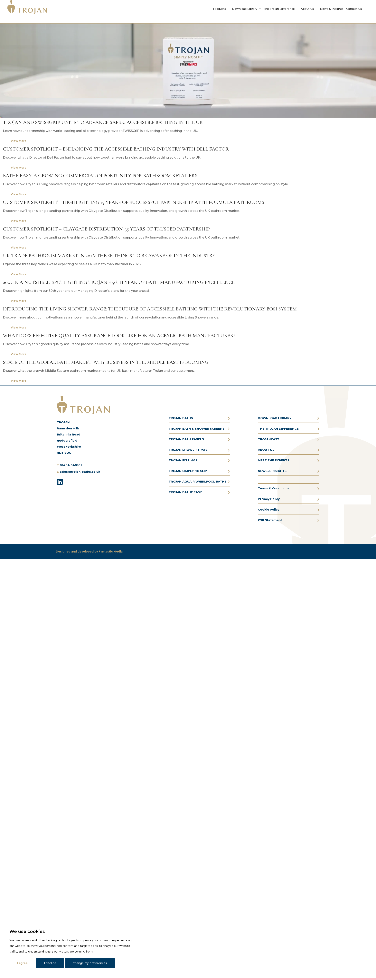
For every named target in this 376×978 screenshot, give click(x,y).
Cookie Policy (268, 509)
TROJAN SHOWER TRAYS (188, 450)
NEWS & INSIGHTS (272, 471)
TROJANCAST (268, 439)
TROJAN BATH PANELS (186, 439)
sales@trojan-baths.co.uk (80, 472)
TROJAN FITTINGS (183, 460)
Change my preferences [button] (90, 963)
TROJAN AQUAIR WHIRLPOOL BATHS (197, 481)
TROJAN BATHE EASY (185, 492)
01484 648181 (71, 465)
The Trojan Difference (279, 9)
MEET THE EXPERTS (273, 460)
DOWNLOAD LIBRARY (274, 418)
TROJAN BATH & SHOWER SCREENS (196, 428)
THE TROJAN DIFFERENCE (278, 428)
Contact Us (354, 9)
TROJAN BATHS (181, 418)
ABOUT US (266, 450)
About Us (307, 9)
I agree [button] (22, 963)
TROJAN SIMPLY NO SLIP (188, 471)
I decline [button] (50, 963)
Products (219, 9)
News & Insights (331, 9)
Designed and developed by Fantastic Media (89, 551)
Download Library (244, 9)
